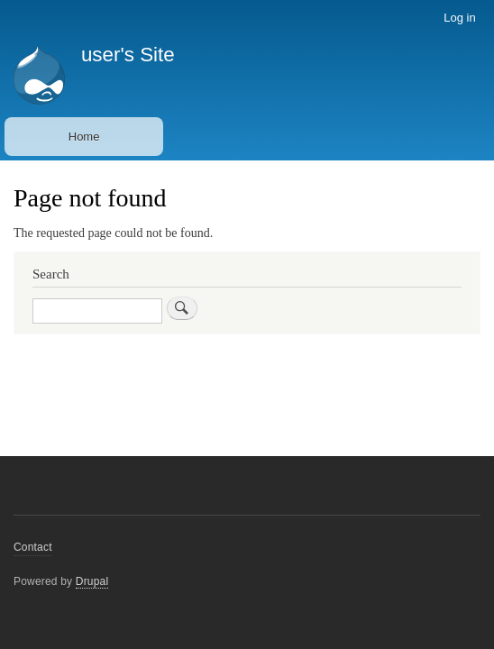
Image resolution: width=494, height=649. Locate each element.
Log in (459, 17)
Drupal (92, 581)
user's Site (128, 54)
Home (84, 136)
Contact (33, 547)
